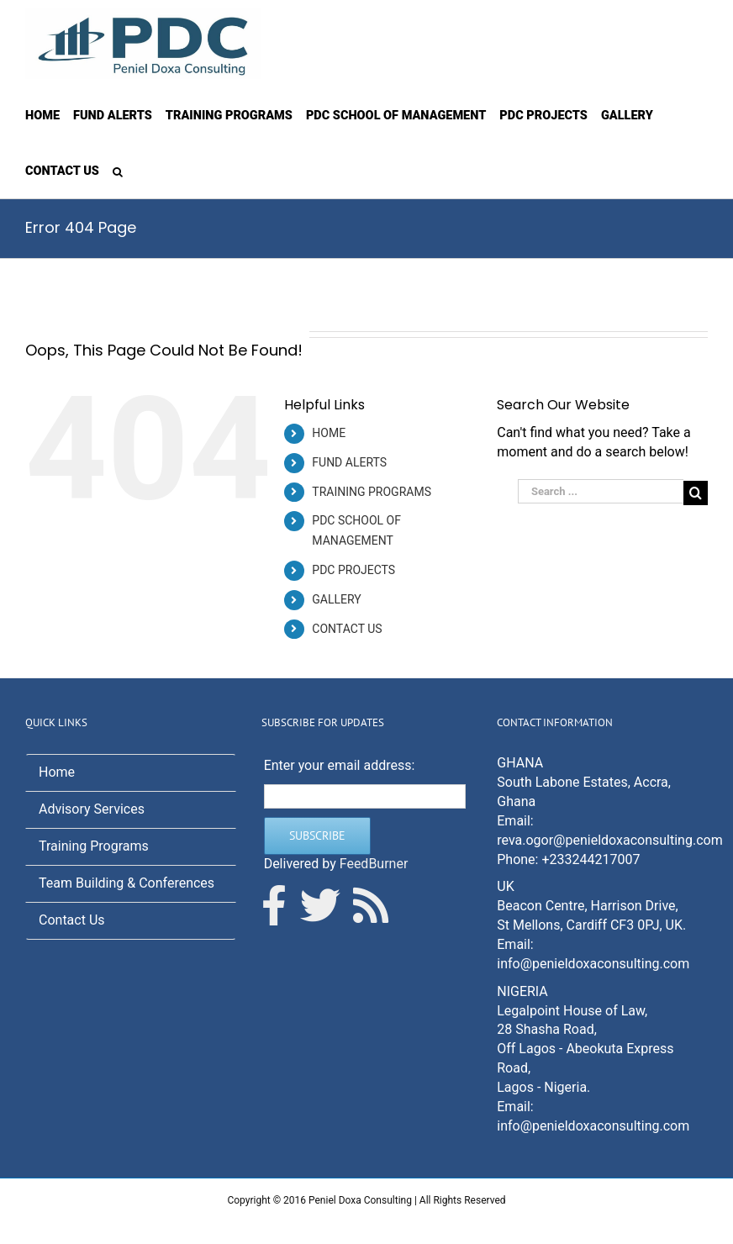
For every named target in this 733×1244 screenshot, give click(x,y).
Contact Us (72, 920)
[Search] (118, 170)
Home (57, 772)
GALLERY (336, 599)
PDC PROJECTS (353, 570)
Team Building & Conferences (126, 883)
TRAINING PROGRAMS (371, 491)
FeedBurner (374, 864)
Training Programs (94, 846)
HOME (328, 433)
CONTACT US (347, 628)
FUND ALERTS (349, 462)
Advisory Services (92, 809)
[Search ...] (600, 491)
